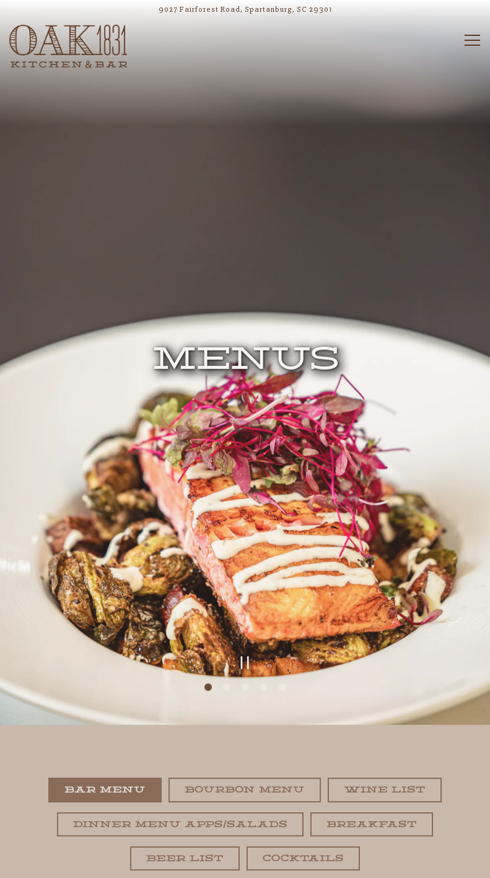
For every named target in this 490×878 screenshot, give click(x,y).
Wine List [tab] (385, 769)
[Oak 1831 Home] (68, 45)
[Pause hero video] (245, 641)
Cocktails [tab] (303, 837)
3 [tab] (245, 666)
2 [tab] (227, 666)
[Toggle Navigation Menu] (472, 40)
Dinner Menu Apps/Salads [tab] (180, 803)
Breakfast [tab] (371, 803)
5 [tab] (282, 666)
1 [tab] (208, 666)
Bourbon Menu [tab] (245, 769)
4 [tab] (264, 666)
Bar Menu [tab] (105, 769)
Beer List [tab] (185, 837)
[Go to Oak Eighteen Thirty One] (245, 9)
